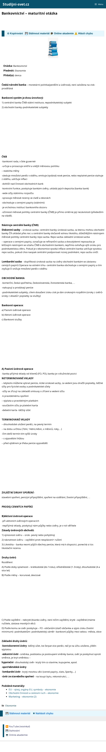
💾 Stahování (13, 730)
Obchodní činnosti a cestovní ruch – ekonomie (34, 693)
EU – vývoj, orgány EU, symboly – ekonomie (32, 689)
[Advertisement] (52, 23)
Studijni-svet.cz (16, 4)
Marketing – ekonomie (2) (22, 696)
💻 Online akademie (17, 734)
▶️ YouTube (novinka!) (18, 726)
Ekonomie (10, 705)
